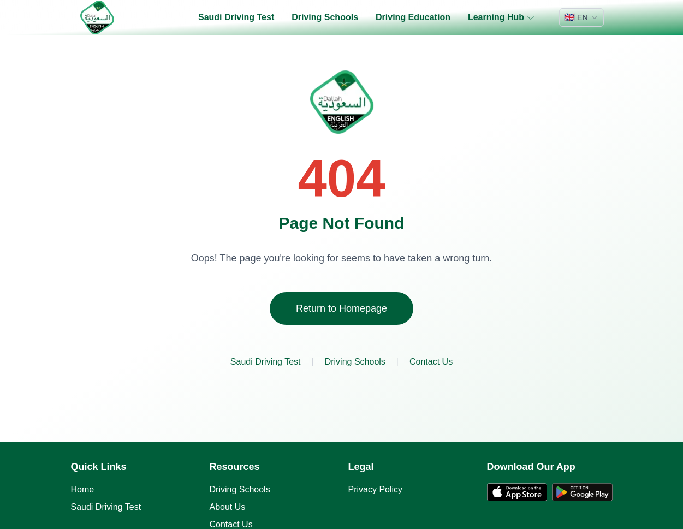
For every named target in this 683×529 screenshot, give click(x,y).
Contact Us (431, 361)
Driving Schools (325, 17)
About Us (228, 507)
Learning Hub (501, 17)
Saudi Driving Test (236, 17)
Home (82, 489)
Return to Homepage (341, 308)
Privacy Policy (375, 489)
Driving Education (413, 17)
